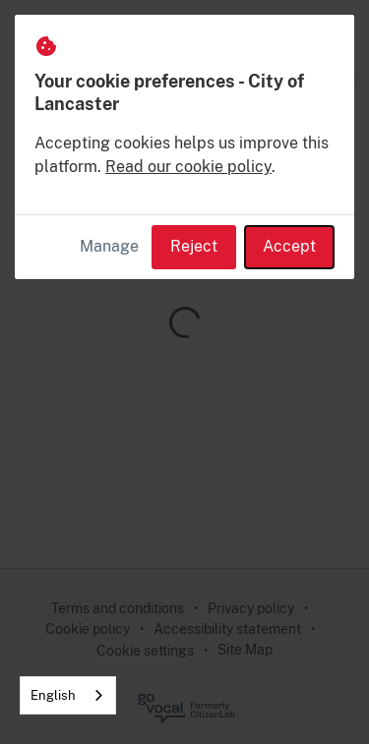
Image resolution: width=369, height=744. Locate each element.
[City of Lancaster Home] (73, 38)
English (53, 695)
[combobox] (68, 695)
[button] (331, 38)
